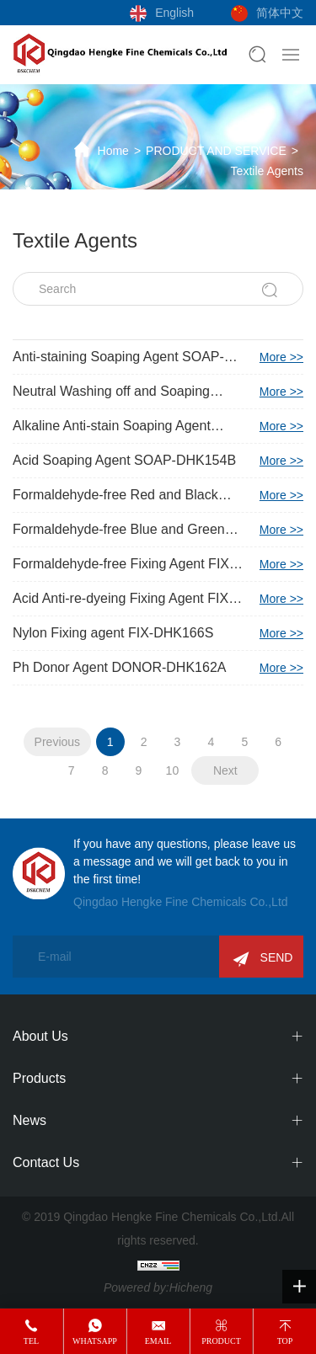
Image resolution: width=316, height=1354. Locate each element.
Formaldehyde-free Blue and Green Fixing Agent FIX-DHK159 (158, 529)
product (221, 1341)
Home (113, 150)
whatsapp (94, 1341)
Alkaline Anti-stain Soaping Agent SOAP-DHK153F (158, 426)
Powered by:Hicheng (158, 1287)
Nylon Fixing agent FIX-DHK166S (158, 633)
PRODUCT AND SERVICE (216, 150)
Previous (57, 742)
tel (31, 1341)
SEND (276, 957)
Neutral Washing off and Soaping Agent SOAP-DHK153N (158, 391)
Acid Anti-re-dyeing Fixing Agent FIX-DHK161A (158, 599)
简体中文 (279, 12)
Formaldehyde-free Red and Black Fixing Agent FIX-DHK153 (158, 495)
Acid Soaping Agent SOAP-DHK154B (158, 460)
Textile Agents (267, 171)
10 (172, 770)
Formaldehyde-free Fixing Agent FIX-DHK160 (158, 564)
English (174, 12)
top (285, 1341)
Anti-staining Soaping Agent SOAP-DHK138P (158, 357)
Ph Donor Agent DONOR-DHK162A (158, 668)
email (158, 1341)
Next (225, 770)
